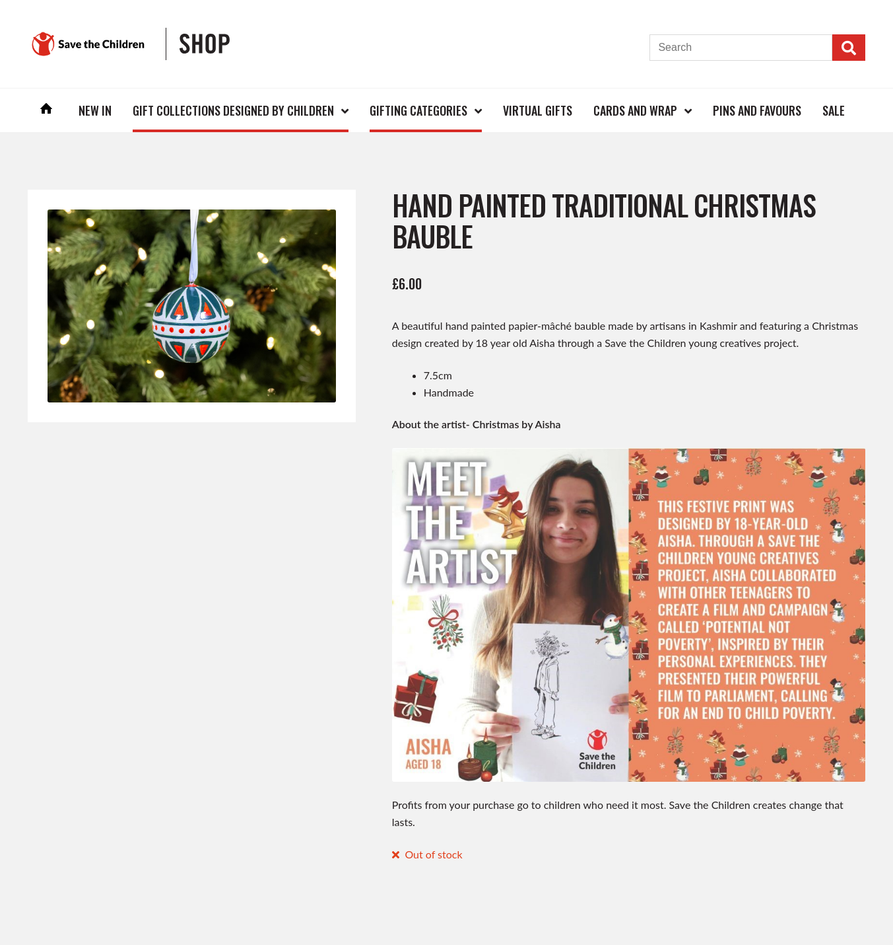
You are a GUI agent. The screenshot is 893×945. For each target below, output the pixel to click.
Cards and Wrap (635, 110)
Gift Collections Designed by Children (233, 110)
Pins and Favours (757, 110)
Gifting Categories (418, 110)
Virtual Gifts (537, 110)
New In (95, 110)
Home (46, 110)
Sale (833, 110)
